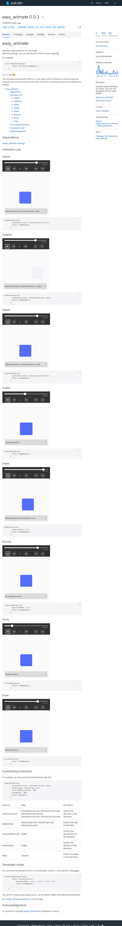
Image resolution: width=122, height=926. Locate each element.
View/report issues (104, 101)
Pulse (16, 121)
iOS (37, 27)
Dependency (15, 92)
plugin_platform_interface (107, 123)
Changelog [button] (18, 34)
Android (31, 27)
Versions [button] (51, 34)
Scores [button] (62, 34)
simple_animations (104, 126)
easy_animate (12, 89)
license (105, 111)
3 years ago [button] (16, 23)
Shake (16, 111)
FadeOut (17, 101)
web (54, 27)
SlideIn (16, 105)
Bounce (17, 115)
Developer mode (17, 128)
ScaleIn (17, 108)
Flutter (11, 27)
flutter (98, 121)
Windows (61, 27)
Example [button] (29, 34)
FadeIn (17, 98)
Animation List (16, 95)
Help (106, 3)
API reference (102, 46)
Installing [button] (40, 34)
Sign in (98, 3)
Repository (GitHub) (104, 97)
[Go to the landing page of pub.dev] (14, 3)
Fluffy (16, 118)
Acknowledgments (18, 131)
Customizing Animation (19, 125)
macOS (48, 27)
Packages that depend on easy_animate (107, 137)
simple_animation (31, 911)
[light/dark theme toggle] (115, 3)
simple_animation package (13, 143)
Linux (42, 27)
